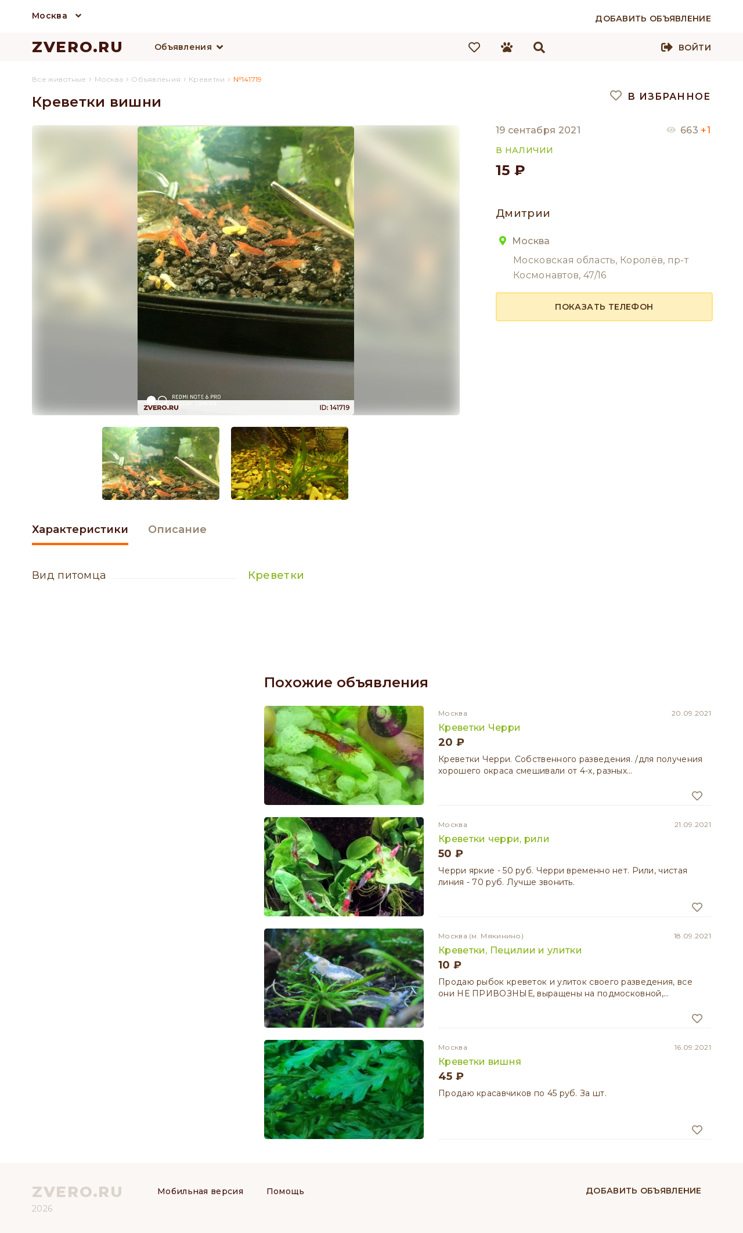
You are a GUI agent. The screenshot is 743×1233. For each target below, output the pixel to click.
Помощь (285, 1191)
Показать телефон (604, 307)
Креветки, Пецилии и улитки (510, 950)
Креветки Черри (479, 727)
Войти (695, 47)
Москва (49, 15)
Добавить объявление (644, 1190)
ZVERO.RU (78, 47)
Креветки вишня (479, 1061)
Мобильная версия (200, 1191)
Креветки (276, 575)
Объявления (183, 47)
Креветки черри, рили (494, 838)
